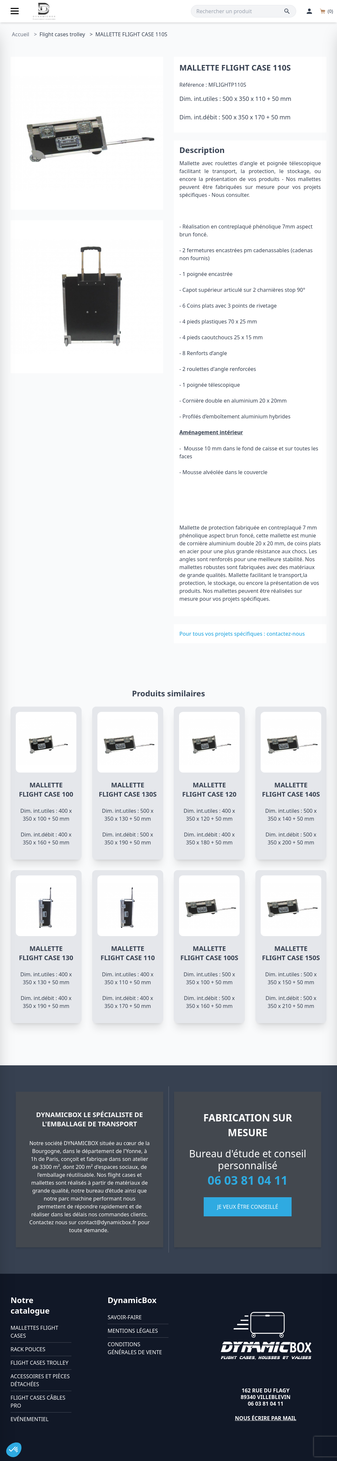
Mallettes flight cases (34, 1331)
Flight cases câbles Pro (38, 1401)
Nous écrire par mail (266, 1418)
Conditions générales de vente (135, 1348)
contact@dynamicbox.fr (107, 1222)
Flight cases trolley (39, 1362)
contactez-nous (286, 633)
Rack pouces (28, 1349)
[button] (14, 1450)
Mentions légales (133, 1330)
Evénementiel (30, 1419)
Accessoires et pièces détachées (40, 1380)
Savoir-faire (125, 1317)
